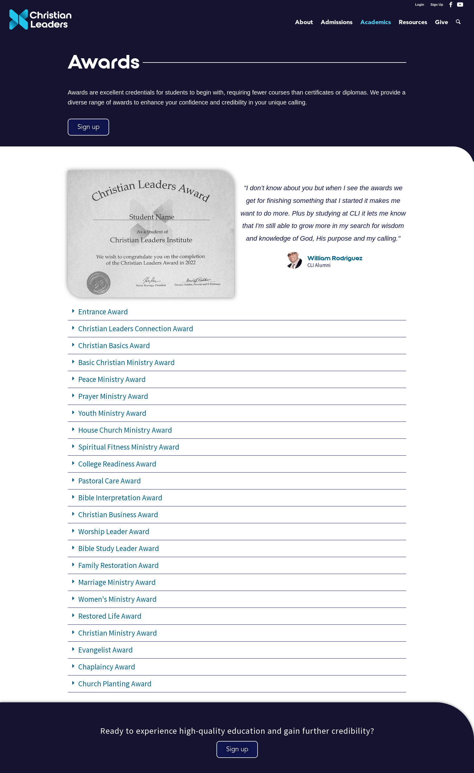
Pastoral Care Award (109, 481)
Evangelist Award (105, 650)
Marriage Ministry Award (117, 582)
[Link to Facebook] (450, 4)
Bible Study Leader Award (118, 548)
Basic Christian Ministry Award (126, 362)
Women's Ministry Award (117, 599)
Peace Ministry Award (112, 379)
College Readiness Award (117, 464)
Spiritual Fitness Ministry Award (128, 447)
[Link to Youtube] (460, 4)
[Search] (458, 22)
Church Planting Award (114, 683)
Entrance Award (103, 311)
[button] (237, 311)
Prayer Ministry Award (113, 396)
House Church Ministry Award (125, 430)
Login (419, 4)
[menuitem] (419, 4)
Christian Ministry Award (117, 633)
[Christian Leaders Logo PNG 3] (40, 22)
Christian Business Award (118, 514)
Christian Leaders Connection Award (135, 328)
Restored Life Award (109, 616)
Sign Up (436, 4)
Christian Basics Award (114, 345)
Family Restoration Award (118, 565)
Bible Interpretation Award (120, 497)
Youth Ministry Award (112, 413)
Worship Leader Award (113, 531)
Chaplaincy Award (106, 667)
